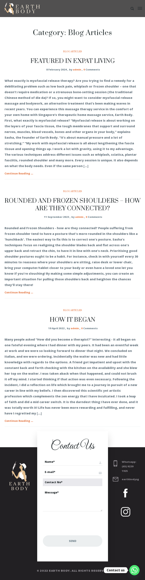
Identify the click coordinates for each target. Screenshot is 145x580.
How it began (72, 320)
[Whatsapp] (134, 570)
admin (77, 69)
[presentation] (71, 523)
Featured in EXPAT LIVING (72, 61)
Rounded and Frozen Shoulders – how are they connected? (72, 204)
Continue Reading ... (19, 173)
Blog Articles (72, 51)
